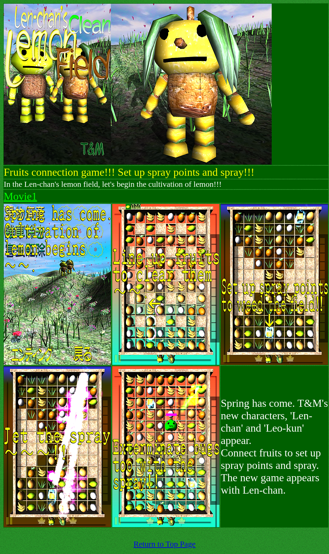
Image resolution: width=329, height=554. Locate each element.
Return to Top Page (164, 544)
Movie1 (20, 196)
